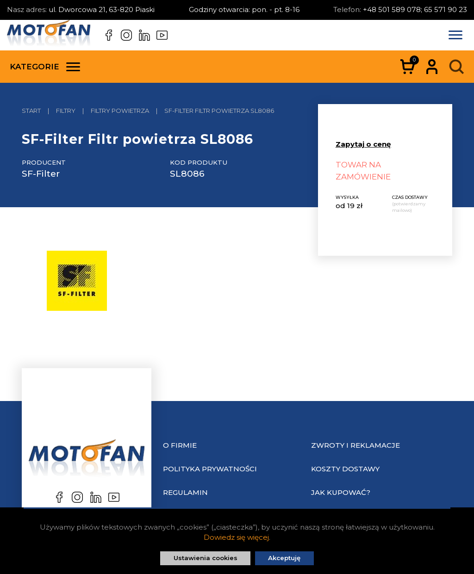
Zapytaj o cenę (363, 144)
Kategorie (45, 66)
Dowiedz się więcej (236, 537)
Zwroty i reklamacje (355, 445)
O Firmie (180, 445)
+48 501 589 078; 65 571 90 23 (415, 9)
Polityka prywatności (210, 468)
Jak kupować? (340, 492)
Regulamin (185, 492)
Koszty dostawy (345, 468)
